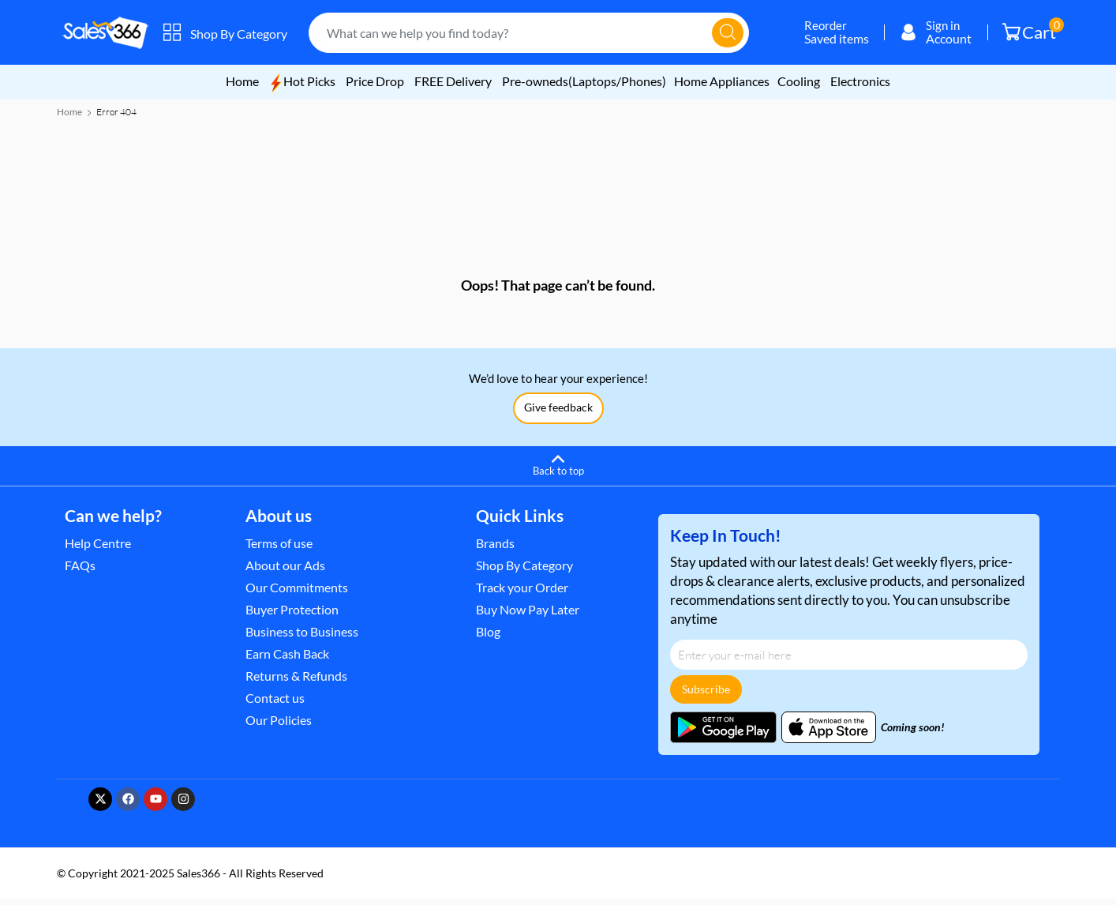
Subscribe (706, 695)
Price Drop (375, 80)
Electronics (860, 80)
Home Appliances (722, 80)
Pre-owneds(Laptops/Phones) (584, 80)
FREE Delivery (454, 80)
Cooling (798, 80)
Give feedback (558, 413)
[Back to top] (558, 469)
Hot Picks (302, 80)
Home (242, 80)
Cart (1033, 30)
